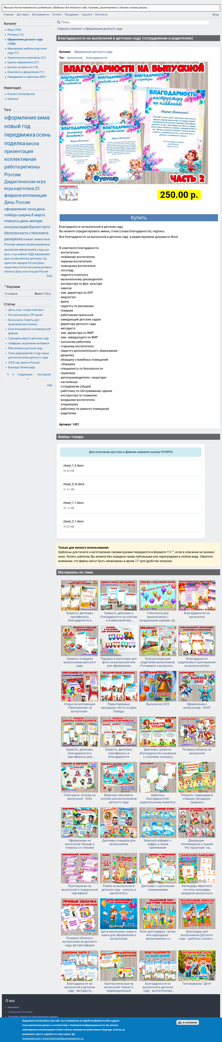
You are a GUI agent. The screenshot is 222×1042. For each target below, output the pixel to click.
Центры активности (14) (22, 67)
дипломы (36, 258)
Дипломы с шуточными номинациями (157, 887)
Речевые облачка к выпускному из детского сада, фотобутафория (80, 941)
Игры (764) (14, 29)
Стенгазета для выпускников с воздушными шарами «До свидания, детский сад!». (158, 616)
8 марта (38, 215)
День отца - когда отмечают (26, 310)
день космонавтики (16, 258)
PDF (169, 552)
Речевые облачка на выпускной (197, 751)
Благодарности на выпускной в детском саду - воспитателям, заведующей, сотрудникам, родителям (157, 987)
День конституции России (31, 271)
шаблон (22, 254)
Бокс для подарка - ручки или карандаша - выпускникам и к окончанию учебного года (158, 935)
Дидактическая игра (25, 181)
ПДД (31, 254)
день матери (31, 221)
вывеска (43, 244)
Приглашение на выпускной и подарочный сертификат (80, 889)
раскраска (13, 239)
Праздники (72, 14)
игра (8, 188)
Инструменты (40, 14)
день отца (10, 254)
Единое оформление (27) (23, 62)
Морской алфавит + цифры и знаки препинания (158, 844)
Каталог (76, 29)
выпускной (74, 58)
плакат (28, 239)
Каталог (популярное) (21, 94)
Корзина (12, 98)
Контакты (101, 14)
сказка (31, 244)
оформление (20, 117)
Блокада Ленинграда (21, 367)
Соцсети (87, 14)
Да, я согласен (187, 1022)
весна (32, 143)
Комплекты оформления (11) (25, 72)
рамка (36, 267)
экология (11, 249)
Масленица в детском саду (25, 348)
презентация (18, 151)
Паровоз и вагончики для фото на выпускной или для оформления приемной (119, 662)
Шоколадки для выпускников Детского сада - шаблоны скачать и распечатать (197, 935)
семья (20, 244)
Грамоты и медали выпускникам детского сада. (79, 662)
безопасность (16, 233)
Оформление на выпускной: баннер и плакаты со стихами (79, 844)
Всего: (39, 293)
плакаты (11, 221)
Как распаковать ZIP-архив (25, 315)
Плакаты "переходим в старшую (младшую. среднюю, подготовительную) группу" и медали (197, 798)
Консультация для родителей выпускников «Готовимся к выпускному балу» (157, 662)
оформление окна (20, 209)
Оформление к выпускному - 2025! (196, 705)
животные (42, 239)
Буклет (35, 227)
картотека (24, 188)
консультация (16, 227)
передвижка (19, 135)
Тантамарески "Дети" (197, 983)
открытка (43, 249)
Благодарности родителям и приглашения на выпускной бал (196, 662)
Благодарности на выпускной (197, 614)
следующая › (25, 374)
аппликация (34, 195)
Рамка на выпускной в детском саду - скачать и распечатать (118, 889)
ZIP (137, 561)
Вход (216, 14)
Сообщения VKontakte (20, 1012)
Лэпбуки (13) (15, 34)
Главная (8, 14)
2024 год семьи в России (24, 362)
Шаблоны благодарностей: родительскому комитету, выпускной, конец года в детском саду (158, 798)
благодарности (96, 58)
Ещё (49, 275)
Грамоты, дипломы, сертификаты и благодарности (118, 753)
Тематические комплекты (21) (26, 57)
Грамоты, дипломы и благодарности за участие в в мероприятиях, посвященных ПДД (118, 616)
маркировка (42, 254)
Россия (9, 244)
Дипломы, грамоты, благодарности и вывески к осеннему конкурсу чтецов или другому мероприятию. (158, 753)
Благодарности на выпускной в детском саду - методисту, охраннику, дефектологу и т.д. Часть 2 (80, 987)
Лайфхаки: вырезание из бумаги (28, 343)
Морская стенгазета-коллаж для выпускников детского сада (119, 798)
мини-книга (27, 249)
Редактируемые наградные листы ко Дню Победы (119, 707)
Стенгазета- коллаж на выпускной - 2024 (80, 796)
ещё (49, 385)
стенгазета (39, 233)
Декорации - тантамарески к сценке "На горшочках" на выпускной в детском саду (197, 844)
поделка (14, 143)
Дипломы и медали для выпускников (118, 842)
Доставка (23, 14)
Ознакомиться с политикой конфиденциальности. (53, 1038)
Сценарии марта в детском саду (28, 338)
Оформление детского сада (103, 29)
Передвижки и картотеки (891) (26, 77)
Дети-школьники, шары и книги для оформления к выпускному (118, 935)
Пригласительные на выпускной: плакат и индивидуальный (118, 987)
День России (17, 202)
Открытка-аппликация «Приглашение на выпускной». (79, 707)
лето (46, 227)
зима (43, 117)
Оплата (56, 14)
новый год (17, 126)
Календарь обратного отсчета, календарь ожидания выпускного (197, 889)
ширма (24, 215)
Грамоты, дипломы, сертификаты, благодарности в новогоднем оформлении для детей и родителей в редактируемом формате (80, 616)
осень (43, 135)
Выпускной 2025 (157, 704)
